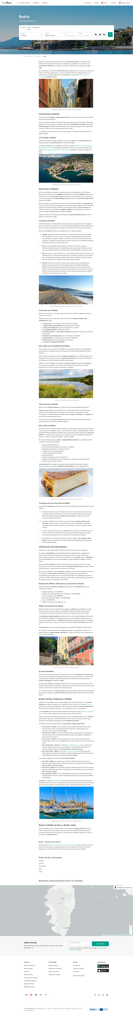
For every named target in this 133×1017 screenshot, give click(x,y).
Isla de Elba (42, 866)
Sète (40, 869)
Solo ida (22, 27)
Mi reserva (88, 3)
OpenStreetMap (129, 935)
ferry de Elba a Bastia (72, 751)
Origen (23, 33)
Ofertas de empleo (54, 974)
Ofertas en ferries (23, 3)
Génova (78, 704)
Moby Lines (84, 711)
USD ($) (113, 3)
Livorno (89, 704)
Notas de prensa (54, 971)
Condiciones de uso (41, 1008)
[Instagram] (99, 995)
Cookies (50, 1008)
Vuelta (29, 27)
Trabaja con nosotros (55, 968)
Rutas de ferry (28, 974)
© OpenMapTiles (117, 935)
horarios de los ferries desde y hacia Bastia (64, 845)
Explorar (45, 3)
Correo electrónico (75, 942)
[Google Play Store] (103, 966)
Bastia (44, 56)
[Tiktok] (103, 995)
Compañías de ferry (30, 981)
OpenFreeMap (110, 935)
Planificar (36, 3)
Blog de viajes (28, 968)
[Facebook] (95, 995)
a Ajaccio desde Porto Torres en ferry (57, 150)
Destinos (38, 56)
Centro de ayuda (78, 968)
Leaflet (104, 935)
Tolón (63, 708)
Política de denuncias (71, 1008)
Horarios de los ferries (31, 977)
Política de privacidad (59, 1008)
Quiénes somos (53, 965)
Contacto (76, 971)
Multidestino (36, 27)
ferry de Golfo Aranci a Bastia (75, 745)
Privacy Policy (100, 948)
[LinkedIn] (107, 995)
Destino (47, 33)
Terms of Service (73, 949)
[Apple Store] (103, 970)
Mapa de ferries (56, 780)
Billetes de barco (28, 56)
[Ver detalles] (32, 948)
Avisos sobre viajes (79, 975)
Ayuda (96, 3)
